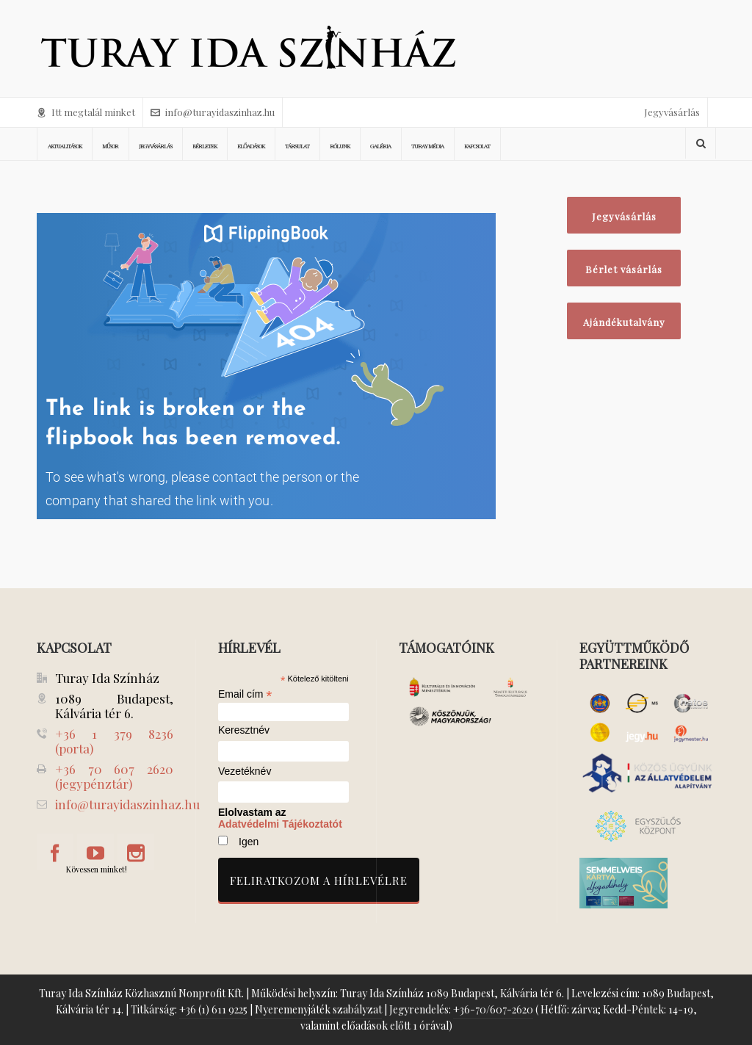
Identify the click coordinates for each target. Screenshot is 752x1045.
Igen (248, 841)
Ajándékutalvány (624, 322)
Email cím (245, 694)
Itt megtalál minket (86, 112)
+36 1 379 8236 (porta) (114, 741)
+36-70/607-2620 (493, 1009)
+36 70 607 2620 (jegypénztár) (114, 776)
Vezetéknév (244, 771)
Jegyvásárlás (672, 112)
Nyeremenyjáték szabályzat (318, 1009)
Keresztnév (244, 730)
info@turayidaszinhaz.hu (213, 112)
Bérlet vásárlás (623, 269)
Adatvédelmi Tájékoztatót (280, 824)
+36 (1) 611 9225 (213, 1009)
